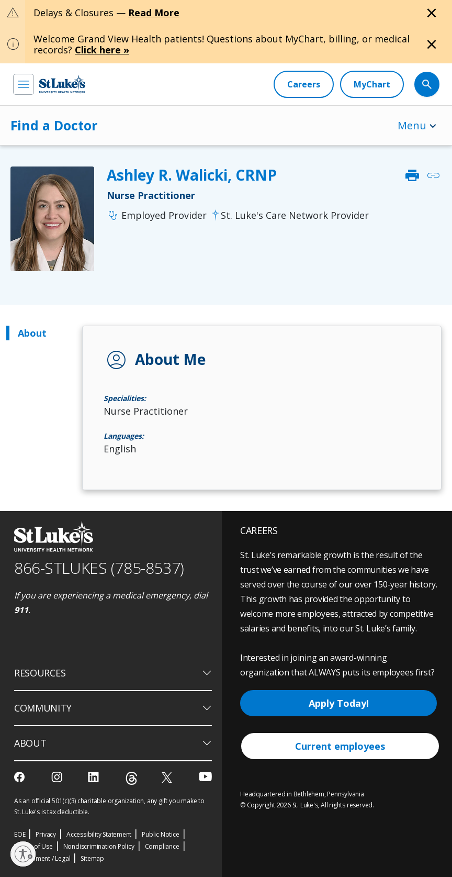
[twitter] (168, 777)
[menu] (23, 84)
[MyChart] (372, 84)
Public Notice (160, 834)
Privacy (46, 834)
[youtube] (205, 776)
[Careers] (304, 84)
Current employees (340, 746)
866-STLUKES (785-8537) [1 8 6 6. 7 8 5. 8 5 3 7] (99, 568)
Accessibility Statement (98, 834)
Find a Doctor (53, 125)
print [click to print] (412, 175)
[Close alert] (431, 13)
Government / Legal (42, 858)
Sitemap (92, 858)
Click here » (102, 49)
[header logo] (62, 84)
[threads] (131, 778)
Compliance (162, 846)
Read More (153, 12)
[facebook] (20, 777)
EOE (19, 834)
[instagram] (57, 777)
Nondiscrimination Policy (98, 846)
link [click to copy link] (433, 175)
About (32, 333)
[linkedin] (94, 777)
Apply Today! (339, 703)
